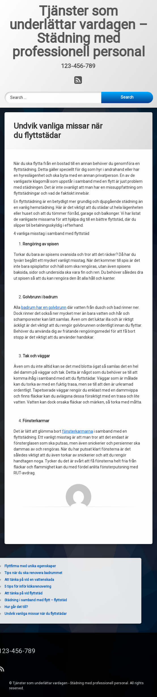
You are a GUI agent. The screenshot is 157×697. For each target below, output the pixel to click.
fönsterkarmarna (77, 359)
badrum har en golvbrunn (43, 235)
